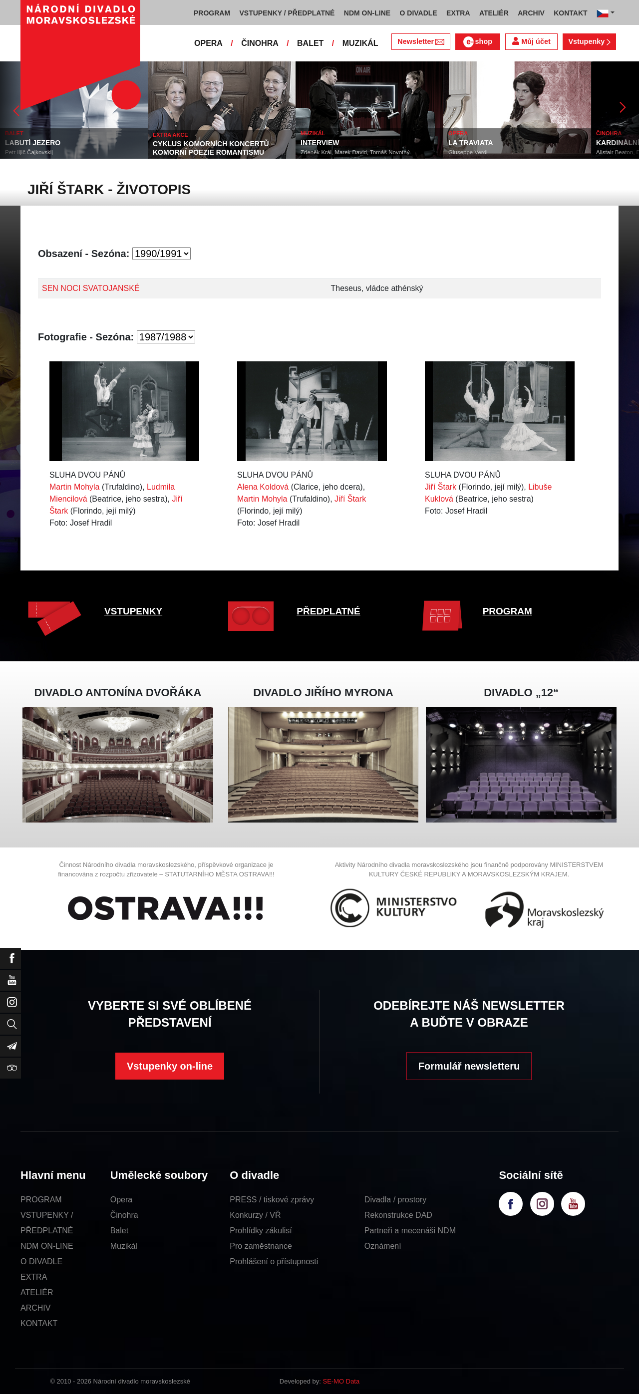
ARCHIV (35, 1308)
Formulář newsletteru (469, 1066)
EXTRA (33, 1277)
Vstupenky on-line (170, 1066)
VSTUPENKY (133, 611)
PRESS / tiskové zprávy (272, 1199)
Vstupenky (589, 41)
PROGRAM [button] (212, 13)
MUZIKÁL (360, 43)
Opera (121, 1199)
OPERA (208, 43)
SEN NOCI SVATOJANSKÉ (91, 288)
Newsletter (420, 41)
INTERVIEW (320, 143)
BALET (310, 43)
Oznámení (382, 1246)
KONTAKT (38, 1323)
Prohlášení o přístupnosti (274, 1261)
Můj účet (531, 41)
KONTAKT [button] (570, 13)
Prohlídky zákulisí (261, 1230)
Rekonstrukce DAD (398, 1215)
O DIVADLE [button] (418, 13)
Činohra (124, 1215)
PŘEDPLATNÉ (328, 611)
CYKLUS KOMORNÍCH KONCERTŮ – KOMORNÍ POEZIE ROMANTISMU (214, 148)
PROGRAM (507, 611)
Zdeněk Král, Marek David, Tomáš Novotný (355, 152)
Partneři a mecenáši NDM (410, 1230)
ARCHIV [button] (531, 13)
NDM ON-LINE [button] (367, 13)
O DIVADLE (41, 1261)
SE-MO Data (341, 1381)
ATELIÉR (36, 1292)
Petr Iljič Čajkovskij (29, 152)
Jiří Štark (350, 499)
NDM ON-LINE (46, 1246)
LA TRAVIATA (470, 143)
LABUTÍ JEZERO (32, 143)
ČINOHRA (260, 43)
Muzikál (123, 1246)
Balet (119, 1230)
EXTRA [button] (458, 13)
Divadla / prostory (395, 1199)
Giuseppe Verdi (468, 152)
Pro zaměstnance (261, 1246)
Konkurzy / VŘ (255, 1215)
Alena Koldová (263, 487)
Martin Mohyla (74, 487)
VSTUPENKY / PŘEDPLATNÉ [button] (287, 13)
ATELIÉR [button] (494, 13)
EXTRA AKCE (170, 135)
